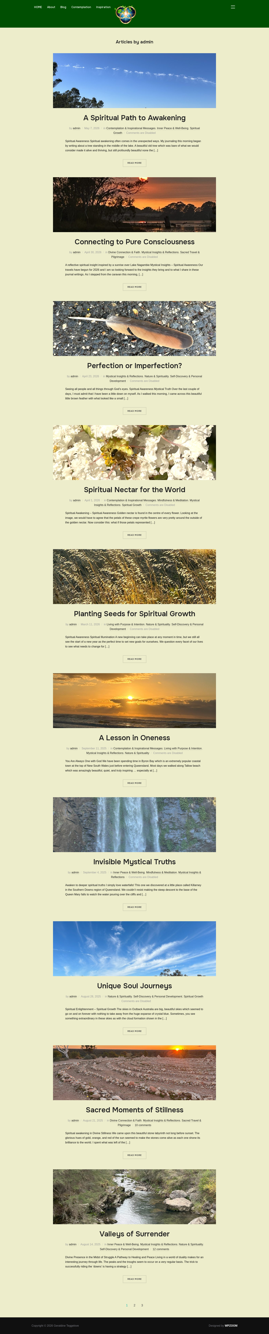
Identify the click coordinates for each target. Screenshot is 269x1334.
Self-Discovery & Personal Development (157, 996)
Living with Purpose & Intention (125, 624)
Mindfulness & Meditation (172, 500)
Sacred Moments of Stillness (134, 1110)
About (51, 7)
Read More (134, 163)
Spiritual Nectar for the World (134, 489)
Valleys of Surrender (135, 1234)
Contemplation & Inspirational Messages (130, 128)
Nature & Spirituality (157, 376)
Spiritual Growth (132, 505)
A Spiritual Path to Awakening (134, 117)
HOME (38, 7)
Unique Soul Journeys (134, 986)
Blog (63, 7)
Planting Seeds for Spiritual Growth (134, 613)
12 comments (161, 1249)
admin (76, 128)
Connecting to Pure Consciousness (135, 242)
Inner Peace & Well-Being (172, 128)
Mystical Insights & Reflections (160, 252)
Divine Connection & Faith (124, 252)
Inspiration (103, 7)
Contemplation (81, 7)
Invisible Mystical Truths (134, 862)
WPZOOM (231, 1325)
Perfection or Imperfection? (134, 365)
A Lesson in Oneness (134, 737)
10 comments (143, 1125)
